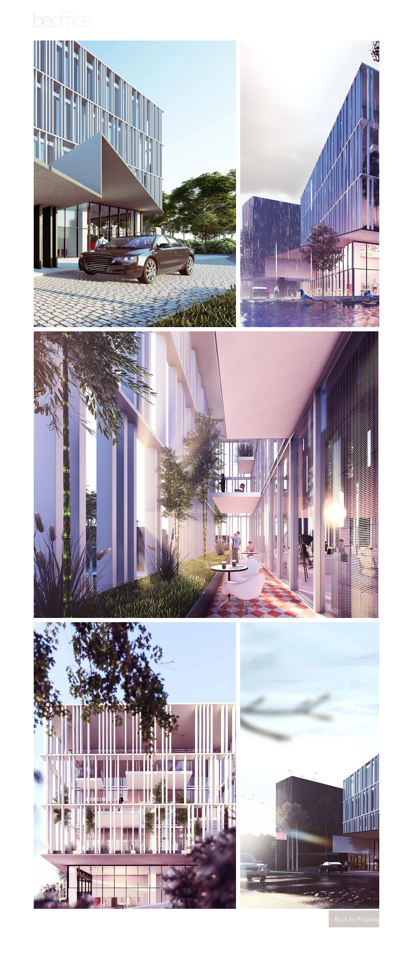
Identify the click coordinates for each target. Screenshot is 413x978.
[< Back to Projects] (354, 918)
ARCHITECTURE (63, 32)
